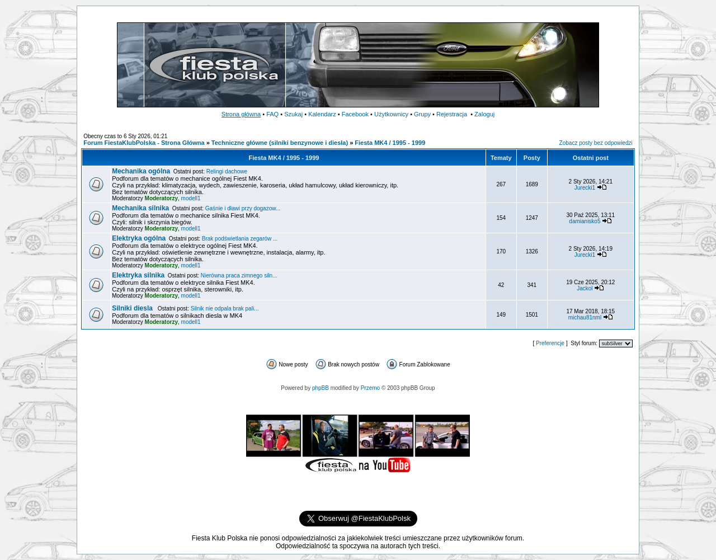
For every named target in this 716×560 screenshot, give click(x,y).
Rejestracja (451, 114)
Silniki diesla (133, 308)
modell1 (191, 198)
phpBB (320, 388)
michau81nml (584, 317)
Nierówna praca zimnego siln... (239, 275)
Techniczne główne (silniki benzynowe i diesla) (279, 142)
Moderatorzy (161, 198)
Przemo (370, 388)
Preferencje (550, 343)
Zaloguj (484, 114)
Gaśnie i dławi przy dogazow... (243, 208)
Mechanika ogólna (141, 171)
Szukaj (293, 114)
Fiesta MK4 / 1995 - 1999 (390, 142)
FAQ (272, 114)
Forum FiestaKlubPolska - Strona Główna (143, 142)
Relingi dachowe (226, 171)
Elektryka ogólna (139, 238)
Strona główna (241, 114)
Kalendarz (322, 114)
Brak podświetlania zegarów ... (240, 239)
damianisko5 (584, 221)
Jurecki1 (584, 188)
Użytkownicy (391, 114)
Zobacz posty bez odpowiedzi (596, 143)
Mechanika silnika (140, 208)
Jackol (584, 288)
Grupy (422, 114)
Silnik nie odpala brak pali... (225, 308)
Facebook (355, 114)
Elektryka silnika (138, 275)
